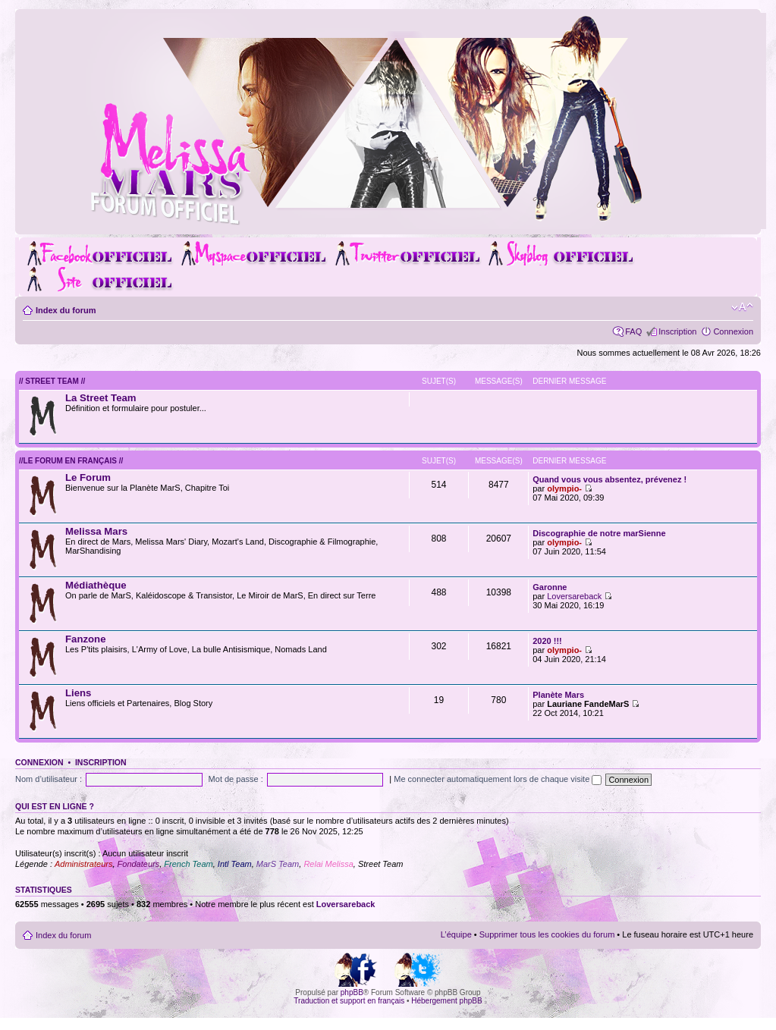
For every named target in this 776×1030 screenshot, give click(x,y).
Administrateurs (83, 863)
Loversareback (574, 596)
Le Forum (88, 477)
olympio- (564, 488)
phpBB (352, 992)
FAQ (633, 331)
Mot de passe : (236, 778)
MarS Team (277, 863)
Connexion (733, 331)
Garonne (550, 587)
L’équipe (456, 934)
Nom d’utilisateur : (48, 778)
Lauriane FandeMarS (588, 703)
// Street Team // (52, 381)
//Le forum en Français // (71, 461)
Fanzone (85, 639)
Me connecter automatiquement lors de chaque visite (498, 778)
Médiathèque (96, 585)
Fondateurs (139, 863)
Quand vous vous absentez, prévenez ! (609, 479)
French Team (188, 863)
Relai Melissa (328, 863)
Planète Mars (558, 694)
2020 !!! (547, 640)
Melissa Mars (96, 531)
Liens (78, 693)
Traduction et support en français (349, 1001)
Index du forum (66, 310)
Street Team (381, 863)
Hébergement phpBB (446, 1001)
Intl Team (235, 863)
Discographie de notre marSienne (599, 533)
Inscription (677, 331)
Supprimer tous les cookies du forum (547, 934)
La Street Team (101, 398)
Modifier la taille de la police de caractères (742, 307)
